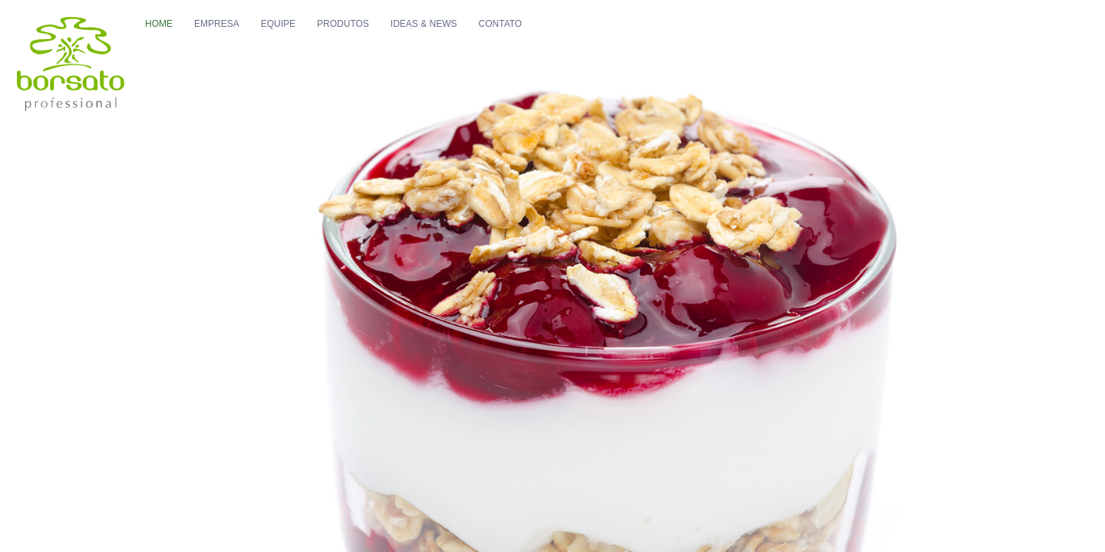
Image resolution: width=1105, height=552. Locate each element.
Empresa (315, 39)
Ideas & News (523, 39)
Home (258, 39)
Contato (600, 39)
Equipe (377, 39)
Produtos (442, 39)
